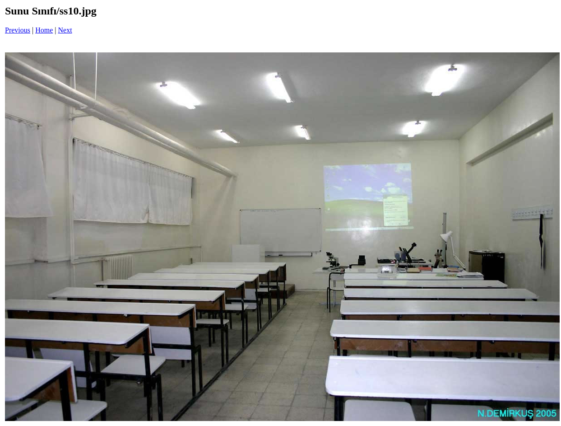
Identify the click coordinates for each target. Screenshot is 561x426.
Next (65, 30)
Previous (17, 30)
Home (44, 30)
